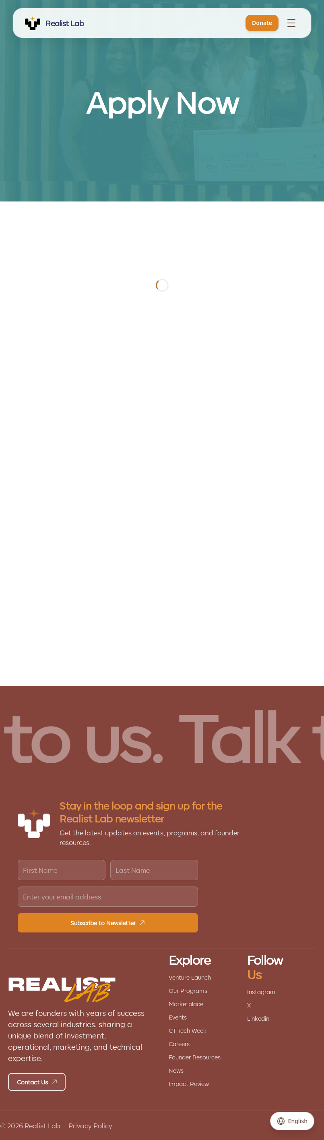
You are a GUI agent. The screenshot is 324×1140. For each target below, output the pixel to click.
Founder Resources (195, 1057)
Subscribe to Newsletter (107, 923)
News (176, 1070)
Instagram (261, 992)
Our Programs (188, 990)
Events (178, 1017)
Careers (179, 1044)
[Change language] (292, 1121)
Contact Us (37, 1082)
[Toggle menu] (291, 23)
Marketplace (186, 1004)
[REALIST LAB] (54, 23)
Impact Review (189, 1084)
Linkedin (258, 1018)
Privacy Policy (90, 1125)
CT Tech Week (187, 1030)
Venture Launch (190, 977)
